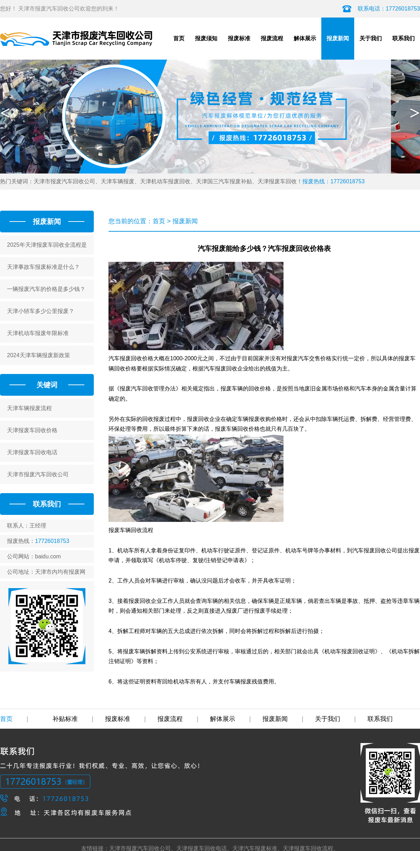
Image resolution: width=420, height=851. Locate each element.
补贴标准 (72, 718)
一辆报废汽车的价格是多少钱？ (46, 289)
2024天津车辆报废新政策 (38, 355)
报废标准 (239, 38)
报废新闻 (338, 38)
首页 (178, 38)
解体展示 (305, 38)
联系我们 (403, 38)
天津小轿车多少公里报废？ (40, 311)
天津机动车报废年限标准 (38, 333)
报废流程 (272, 38)
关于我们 (370, 38)
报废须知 (206, 38)
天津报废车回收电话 (32, 452)
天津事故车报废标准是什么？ (43, 267)
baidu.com (48, 556)
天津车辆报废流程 (29, 408)
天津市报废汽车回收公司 (38, 474)
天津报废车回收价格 (32, 430)
